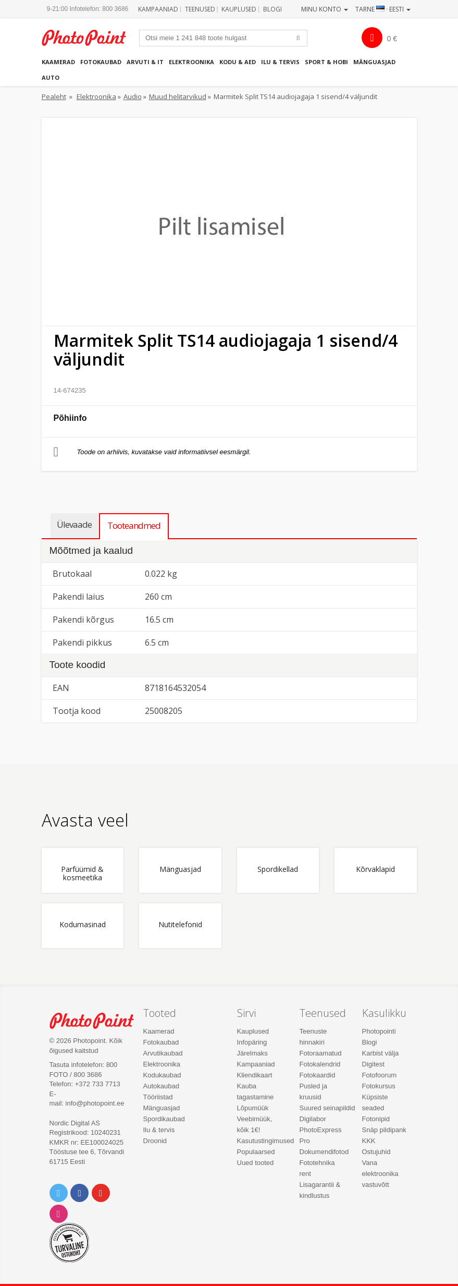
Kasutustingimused (265, 1141)
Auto (50, 77)
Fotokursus (378, 1086)
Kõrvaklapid (375, 869)
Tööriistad (158, 1097)
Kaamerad (58, 62)
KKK (369, 1141)
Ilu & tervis (280, 62)
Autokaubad (161, 1086)
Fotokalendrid (320, 1064)
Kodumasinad (82, 924)
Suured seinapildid (327, 1108)
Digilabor (313, 1119)
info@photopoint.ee (95, 1103)
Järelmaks (252, 1053)
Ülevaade (74, 524)
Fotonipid (376, 1119)
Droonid (155, 1141)
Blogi (272, 9)
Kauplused (238, 9)
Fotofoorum (379, 1075)
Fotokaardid (318, 1075)
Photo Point (97, 1021)
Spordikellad (277, 869)
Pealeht (54, 96)
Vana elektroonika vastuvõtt (380, 1173)
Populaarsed (256, 1152)
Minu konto (324, 9)
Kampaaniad (158, 9)
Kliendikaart (255, 1075)
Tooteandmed (133, 525)
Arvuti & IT (145, 62)
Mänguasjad (374, 62)
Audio (132, 96)
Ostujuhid (376, 1152)
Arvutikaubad (163, 1053)
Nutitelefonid (180, 924)
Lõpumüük (253, 1108)
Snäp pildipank (384, 1130)
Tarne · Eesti (383, 9)
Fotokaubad (100, 62)
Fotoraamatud (321, 1053)
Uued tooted (255, 1163)
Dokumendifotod (324, 1152)
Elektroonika (191, 62)
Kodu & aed (237, 62)
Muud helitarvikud (177, 96)
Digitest (373, 1064)
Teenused (200, 9)
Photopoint (89, 38)
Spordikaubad (164, 1119)
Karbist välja (380, 1053)
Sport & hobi (326, 62)
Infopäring (252, 1042)
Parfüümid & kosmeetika (82, 873)
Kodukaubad (162, 1075)
